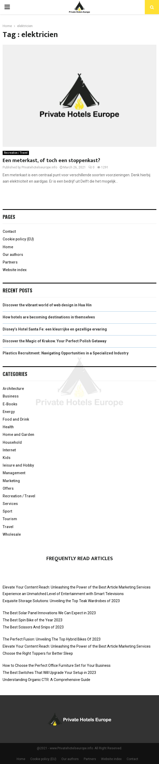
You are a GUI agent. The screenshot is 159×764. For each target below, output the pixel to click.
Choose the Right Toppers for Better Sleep (38, 653)
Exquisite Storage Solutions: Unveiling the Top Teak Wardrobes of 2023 (61, 601)
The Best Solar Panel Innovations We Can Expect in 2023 (49, 613)
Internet (9, 450)
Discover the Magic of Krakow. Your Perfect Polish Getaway (54, 341)
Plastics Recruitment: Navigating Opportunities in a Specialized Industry (65, 353)
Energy (9, 412)
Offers (8, 488)
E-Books (10, 404)
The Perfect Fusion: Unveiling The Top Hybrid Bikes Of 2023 (52, 639)
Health (8, 427)
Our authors (13, 254)
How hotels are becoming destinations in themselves (49, 317)
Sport (7, 511)
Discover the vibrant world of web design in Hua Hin (47, 305)
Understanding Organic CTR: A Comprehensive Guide (46, 680)
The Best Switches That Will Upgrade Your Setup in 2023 (49, 672)
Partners (10, 262)
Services (10, 504)
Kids (7, 458)
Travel (8, 527)
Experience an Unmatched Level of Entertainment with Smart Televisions (63, 594)
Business (11, 396)
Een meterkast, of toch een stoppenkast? (51, 160)
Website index (15, 270)
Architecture (13, 388)
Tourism (10, 519)
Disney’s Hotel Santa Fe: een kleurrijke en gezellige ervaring (55, 329)
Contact (9, 231)
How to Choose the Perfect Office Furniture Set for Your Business (57, 665)
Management (14, 473)
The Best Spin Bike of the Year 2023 (32, 620)
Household (12, 442)
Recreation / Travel (16, 152)
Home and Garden (18, 434)
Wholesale (12, 534)
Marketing (11, 481)
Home (8, 247)
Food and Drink (16, 419)
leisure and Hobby (18, 465)
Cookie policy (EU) (18, 239)
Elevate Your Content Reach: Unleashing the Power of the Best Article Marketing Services (77, 587)
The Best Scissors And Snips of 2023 (33, 627)
